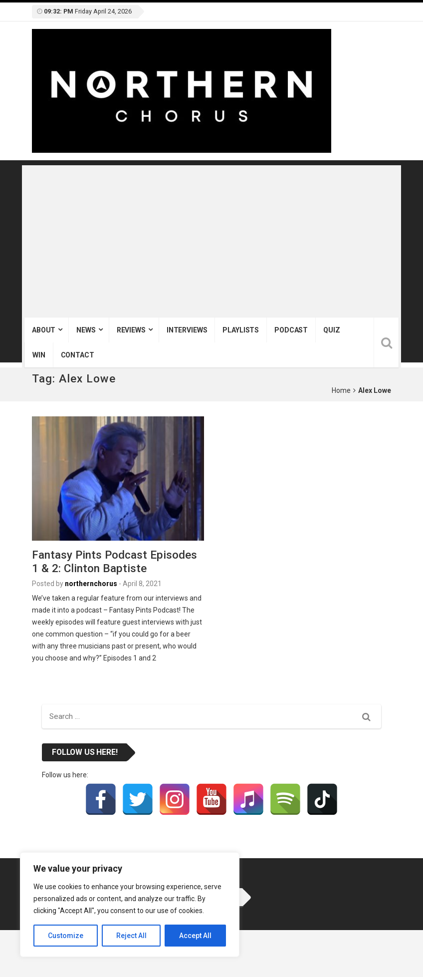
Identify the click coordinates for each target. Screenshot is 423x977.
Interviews (187, 330)
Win (38, 355)
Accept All (195, 936)
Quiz (331, 330)
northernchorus (91, 584)
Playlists (240, 330)
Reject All (131, 936)
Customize (65, 936)
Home (341, 390)
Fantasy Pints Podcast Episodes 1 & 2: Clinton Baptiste (114, 561)
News (85, 330)
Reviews (131, 330)
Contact (77, 355)
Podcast (291, 330)
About (43, 330)
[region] (129, 904)
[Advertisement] (211, 243)
